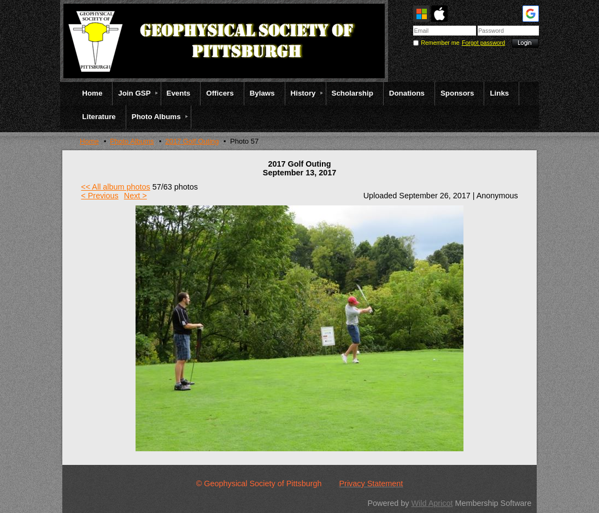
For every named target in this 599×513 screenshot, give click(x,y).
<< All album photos (115, 186)
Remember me (440, 42)
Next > (135, 195)
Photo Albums (132, 141)
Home (89, 141)
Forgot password (483, 42)
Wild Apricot (432, 503)
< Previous (99, 195)
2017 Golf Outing (192, 141)
